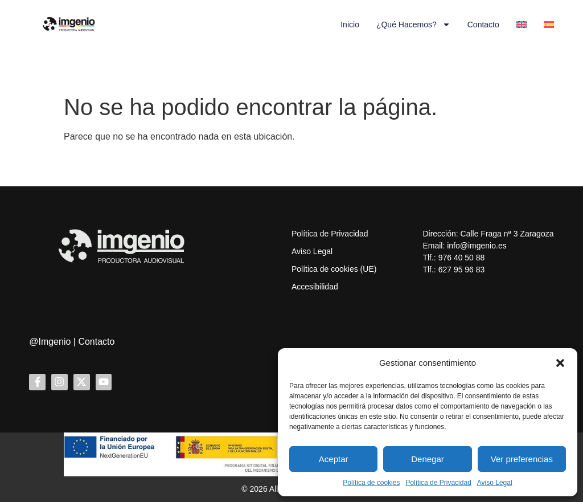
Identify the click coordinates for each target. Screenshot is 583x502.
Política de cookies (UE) (334, 269)
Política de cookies (371, 483)
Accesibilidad (315, 286)
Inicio (349, 24)
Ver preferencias (522, 459)
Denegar (427, 459)
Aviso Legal (494, 483)
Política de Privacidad (438, 483)
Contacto (483, 24)
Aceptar (333, 459)
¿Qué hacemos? (413, 24)
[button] (560, 363)
